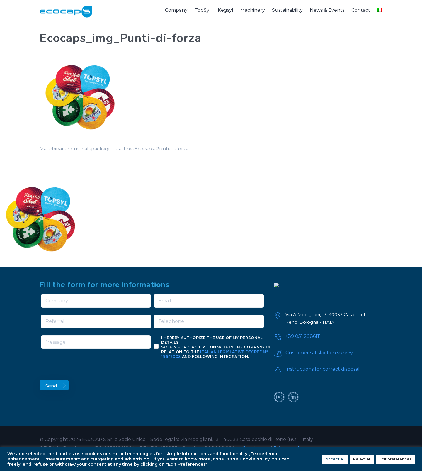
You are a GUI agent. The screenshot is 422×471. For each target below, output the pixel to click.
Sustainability (287, 10)
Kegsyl (225, 10)
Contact (360, 10)
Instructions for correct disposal (322, 369)
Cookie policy (254, 459)
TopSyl (203, 10)
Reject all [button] (362, 459)
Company (176, 10)
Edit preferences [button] (395, 459)
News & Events (327, 10)
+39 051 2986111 (303, 336)
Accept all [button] (335, 459)
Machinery (252, 10)
